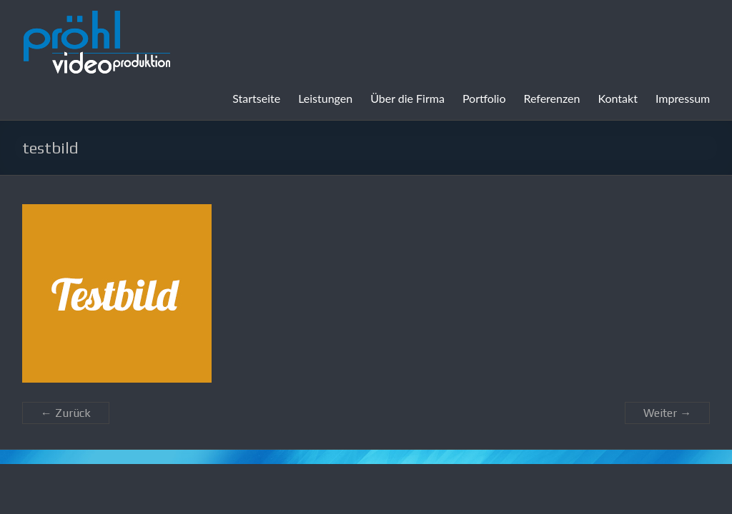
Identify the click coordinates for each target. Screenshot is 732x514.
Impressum (683, 98)
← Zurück (66, 413)
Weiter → (667, 413)
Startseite (256, 98)
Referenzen (551, 98)
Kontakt (617, 98)
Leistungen (325, 98)
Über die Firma (407, 98)
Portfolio (484, 98)
